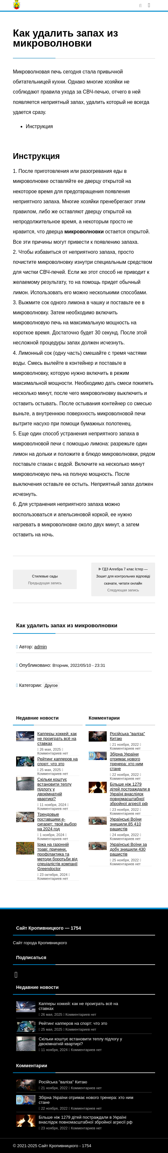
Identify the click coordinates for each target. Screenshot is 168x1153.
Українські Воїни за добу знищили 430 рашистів (128, 849)
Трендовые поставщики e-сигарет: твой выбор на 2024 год (57, 821)
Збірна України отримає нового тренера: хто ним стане (126, 761)
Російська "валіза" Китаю (127, 736)
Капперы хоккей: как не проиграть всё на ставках (57, 738)
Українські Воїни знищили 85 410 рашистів (126, 824)
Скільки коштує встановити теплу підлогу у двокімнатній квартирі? (54, 789)
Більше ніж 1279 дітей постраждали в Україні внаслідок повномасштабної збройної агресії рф (130, 794)
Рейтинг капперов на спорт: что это (57, 761)
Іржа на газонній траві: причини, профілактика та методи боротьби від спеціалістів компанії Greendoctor (57, 856)
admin (40, 646)
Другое (51, 685)
